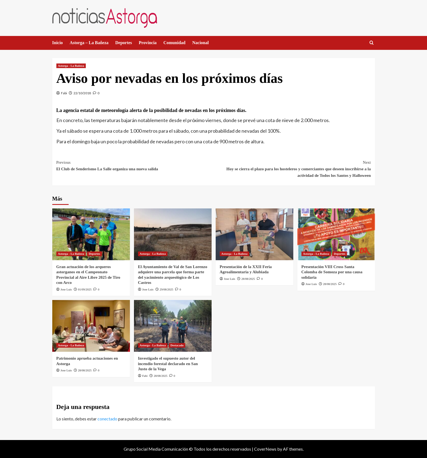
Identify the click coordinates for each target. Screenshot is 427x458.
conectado (107, 418)
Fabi (64, 93)
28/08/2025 (248, 278)
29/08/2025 (166, 289)
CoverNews (265, 448)
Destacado (177, 345)
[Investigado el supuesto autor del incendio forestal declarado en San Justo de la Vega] (173, 326)
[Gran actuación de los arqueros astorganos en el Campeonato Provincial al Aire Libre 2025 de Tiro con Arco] (91, 234)
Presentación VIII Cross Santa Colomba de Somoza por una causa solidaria (331, 272)
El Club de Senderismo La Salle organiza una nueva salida (135, 165)
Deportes (123, 42)
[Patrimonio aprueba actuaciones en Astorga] (91, 326)
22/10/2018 (82, 93)
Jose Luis (66, 289)
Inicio (57, 42)
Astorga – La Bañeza (89, 42)
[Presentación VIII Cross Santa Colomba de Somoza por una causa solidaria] (336, 234)
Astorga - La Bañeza (71, 65)
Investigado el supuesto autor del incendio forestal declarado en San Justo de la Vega (168, 363)
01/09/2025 (84, 289)
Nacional (200, 42)
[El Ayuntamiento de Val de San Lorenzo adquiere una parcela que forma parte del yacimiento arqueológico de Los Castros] (173, 234)
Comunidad (174, 42)
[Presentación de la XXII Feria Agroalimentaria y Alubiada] (254, 234)
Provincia (148, 42)
